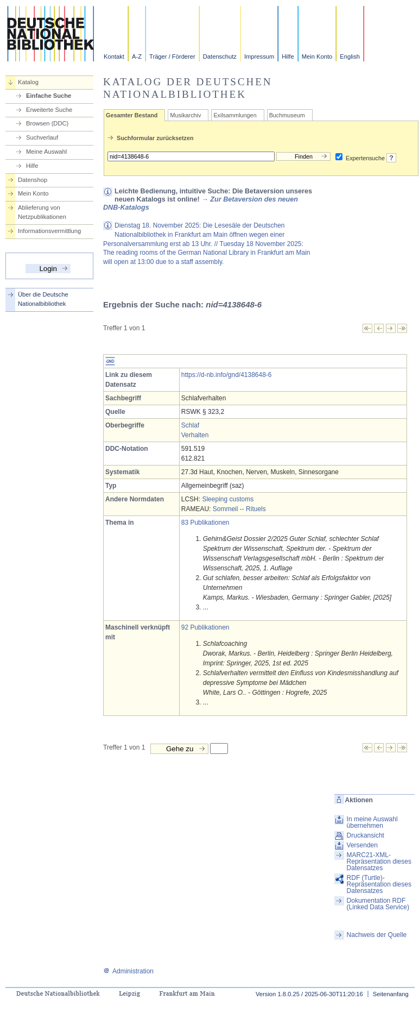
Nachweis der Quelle (377, 935)
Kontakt (114, 56)
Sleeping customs (227, 499)
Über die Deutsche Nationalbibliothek (43, 299)
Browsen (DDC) (47, 123)
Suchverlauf (42, 137)
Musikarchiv (185, 115)
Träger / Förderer (172, 56)
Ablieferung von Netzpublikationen (42, 212)
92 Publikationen (205, 627)
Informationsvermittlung (49, 231)
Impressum (259, 56)
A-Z (137, 56)
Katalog (28, 82)
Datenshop (32, 180)
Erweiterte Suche (49, 109)
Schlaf (190, 425)
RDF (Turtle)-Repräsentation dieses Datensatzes (379, 884)
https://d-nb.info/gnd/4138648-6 (226, 375)
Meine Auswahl (46, 151)
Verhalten (195, 435)
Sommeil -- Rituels (239, 509)
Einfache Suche (48, 95)
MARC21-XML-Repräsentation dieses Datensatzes (379, 861)
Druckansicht (365, 835)
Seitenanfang (391, 994)
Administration (128, 971)
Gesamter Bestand (131, 115)
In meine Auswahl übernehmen (372, 822)
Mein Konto (317, 56)
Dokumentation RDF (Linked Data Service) (378, 904)
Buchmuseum (287, 115)
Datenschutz (220, 56)
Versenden (362, 845)
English (350, 56)
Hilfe (288, 56)
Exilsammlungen (234, 115)
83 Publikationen (205, 522)
